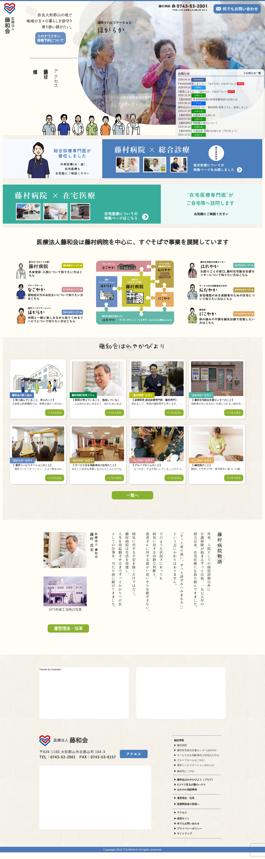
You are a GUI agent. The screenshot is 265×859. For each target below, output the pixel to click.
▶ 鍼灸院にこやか (184, 771)
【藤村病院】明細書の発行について (198, 123)
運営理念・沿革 (68, 628)
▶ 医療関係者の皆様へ (186, 804)
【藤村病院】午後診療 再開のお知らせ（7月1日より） (208, 130)
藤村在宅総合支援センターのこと (212, 400)
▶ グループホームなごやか (189, 760)
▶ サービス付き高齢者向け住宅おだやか (196, 755)
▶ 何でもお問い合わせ (186, 823)
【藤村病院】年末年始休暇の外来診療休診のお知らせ (208, 99)
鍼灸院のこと (201, 465)
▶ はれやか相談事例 (185, 789)
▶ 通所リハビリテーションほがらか (194, 765)
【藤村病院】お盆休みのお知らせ (196, 115)
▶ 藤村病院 (180, 745)
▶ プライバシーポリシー (188, 828)
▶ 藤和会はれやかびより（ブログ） (194, 779)
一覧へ (132, 495)
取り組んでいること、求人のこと (33, 400)
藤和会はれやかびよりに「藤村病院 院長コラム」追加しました (213, 107)
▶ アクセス (180, 812)
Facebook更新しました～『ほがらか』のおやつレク (207, 83)
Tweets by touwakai (50, 669)
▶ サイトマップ (183, 833)
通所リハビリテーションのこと (32, 465)
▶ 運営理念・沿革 (184, 798)
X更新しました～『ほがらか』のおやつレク (203, 91)
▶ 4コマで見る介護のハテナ (190, 784)
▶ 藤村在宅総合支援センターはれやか (195, 750)
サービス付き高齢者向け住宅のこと (94, 465)
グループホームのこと (146, 465)
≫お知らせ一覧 (252, 73)
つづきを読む (54, 412)
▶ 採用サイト (181, 818)
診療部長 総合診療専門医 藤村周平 (154, 400)
